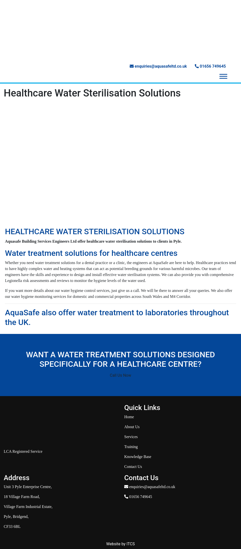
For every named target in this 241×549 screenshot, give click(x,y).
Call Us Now (120, 375)
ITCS (130, 544)
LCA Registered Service (23, 451)
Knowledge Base (137, 457)
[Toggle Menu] (223, 76)
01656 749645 (210, 66)
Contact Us (133, 466)
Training (131, 447)
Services (131, 437)
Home (129, 417)
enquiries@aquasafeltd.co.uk (158, 66)
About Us (132, 427)
